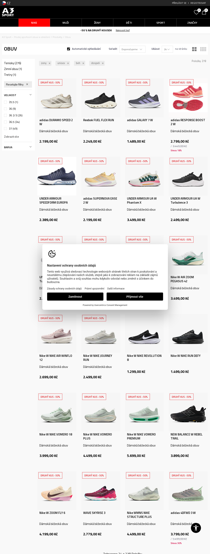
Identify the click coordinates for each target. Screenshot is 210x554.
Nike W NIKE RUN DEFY (186, 356)
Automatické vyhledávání (86, 49)
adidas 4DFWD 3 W (183, 513)
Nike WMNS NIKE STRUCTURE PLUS (139, 515)
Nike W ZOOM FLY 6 (52, 513)
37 (13, 128)
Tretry (10, 74)
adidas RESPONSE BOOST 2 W (188, 122)
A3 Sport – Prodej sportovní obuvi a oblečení (26, 37)
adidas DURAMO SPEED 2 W (56, 122)
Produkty (57, 37)
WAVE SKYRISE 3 (94, 513)
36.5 (14, 122)
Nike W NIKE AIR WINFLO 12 (55, 358)
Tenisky (12, 63)
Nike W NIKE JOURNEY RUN (97, 358)
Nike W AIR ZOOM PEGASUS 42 (182, 279)
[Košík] (205, 12)
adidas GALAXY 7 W (140, 120)
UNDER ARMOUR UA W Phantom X (142, 201)
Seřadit (113, 49)
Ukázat (156, 49)
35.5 (13, 102)
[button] (167, 12)
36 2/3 (16, 115)
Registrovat (198, 3)
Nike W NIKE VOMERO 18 (55, 434)
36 (12, 109)
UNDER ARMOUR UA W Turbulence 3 (185, 201)
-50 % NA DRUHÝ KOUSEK (96, 30)
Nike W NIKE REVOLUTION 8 (144, 358)
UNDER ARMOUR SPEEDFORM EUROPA (53, 201)
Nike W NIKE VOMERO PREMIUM (141, 436)
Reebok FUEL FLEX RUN (98, 120)
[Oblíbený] (197, 12)
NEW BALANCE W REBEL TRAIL (187, 436)
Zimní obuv (13, 69)
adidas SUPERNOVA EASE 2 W (100, 201)
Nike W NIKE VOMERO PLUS (97, 436)
